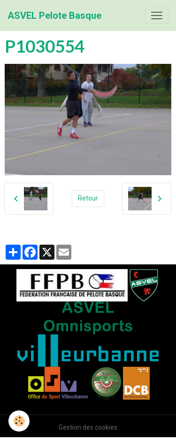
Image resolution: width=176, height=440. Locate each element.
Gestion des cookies (88, 427)
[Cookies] (19, 421)
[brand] (54, 15)
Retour (88, 198)
